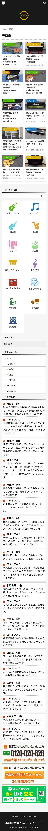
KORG (10, 374)
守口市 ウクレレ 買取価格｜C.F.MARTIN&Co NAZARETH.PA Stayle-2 (11, 62)
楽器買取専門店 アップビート (24, 823)
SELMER (11, 385)
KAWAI (10, 369)
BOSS (10, 358)
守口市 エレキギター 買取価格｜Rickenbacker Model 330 (11, 117)
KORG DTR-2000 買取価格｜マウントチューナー (35, 144)
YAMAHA (11, 390)
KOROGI (11, 380)
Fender (10, 363)
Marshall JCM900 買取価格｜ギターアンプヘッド (35, 116)
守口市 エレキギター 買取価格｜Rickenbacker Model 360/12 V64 (34, 88)
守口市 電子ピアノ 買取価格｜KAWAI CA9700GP (34, 59)
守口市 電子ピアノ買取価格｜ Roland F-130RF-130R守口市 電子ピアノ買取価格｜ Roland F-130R (12, 146)
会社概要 (15, 816)
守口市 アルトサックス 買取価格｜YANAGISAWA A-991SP (12, 88)
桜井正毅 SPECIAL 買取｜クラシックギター (12, 171)
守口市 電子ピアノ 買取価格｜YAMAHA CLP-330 (34, 172)
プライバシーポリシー (28, 816)
